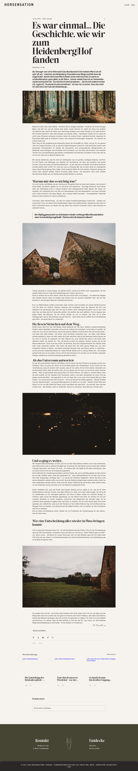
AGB (69, 767)
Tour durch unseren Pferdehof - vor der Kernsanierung (67, 679)
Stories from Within (39, 630)
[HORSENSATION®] (69, 743)
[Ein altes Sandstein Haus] (69, 666)
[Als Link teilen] (48, 637)
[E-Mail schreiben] (34, 748)
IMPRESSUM (101, 765)
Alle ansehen (111, 654)
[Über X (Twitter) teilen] (38, 637)
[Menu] (133, 5)
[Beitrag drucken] (53, 637)
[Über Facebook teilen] (33, 637)
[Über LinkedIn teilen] (43, 637)
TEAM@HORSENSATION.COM (64, 765)
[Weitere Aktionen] (104, 19)
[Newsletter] (34, 745)
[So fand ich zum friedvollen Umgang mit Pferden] (101, 666)
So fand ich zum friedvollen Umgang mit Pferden (99, 679)
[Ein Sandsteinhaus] (36, 666)
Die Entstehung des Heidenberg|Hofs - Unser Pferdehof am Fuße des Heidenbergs (36, 679)
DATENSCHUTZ (111, 765)
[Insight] (103, 745)
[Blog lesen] (103, 748)
